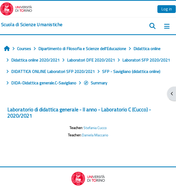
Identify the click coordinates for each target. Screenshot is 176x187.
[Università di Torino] (16, 8)
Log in (166, 9)
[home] (31, 25)
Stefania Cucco (95, 128)
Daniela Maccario (95, 135)
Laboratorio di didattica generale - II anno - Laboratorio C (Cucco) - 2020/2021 (79, 112)
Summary (95, 83)
